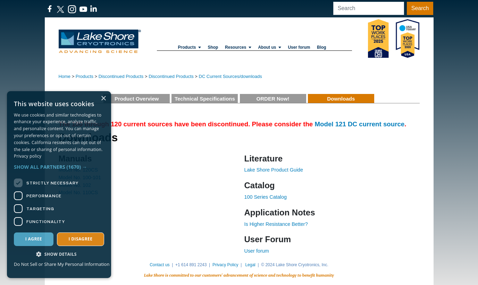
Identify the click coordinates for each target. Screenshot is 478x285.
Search (420, 8)
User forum (256, 251)
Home (65, 76)
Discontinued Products (121, 76)
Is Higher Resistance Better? (276, 224)
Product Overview (137, 99)
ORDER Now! (273, 99)
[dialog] (59, 184)
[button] (59, 167)
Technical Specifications (205, 99)
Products (189, 47)
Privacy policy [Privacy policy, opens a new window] (27, 156)
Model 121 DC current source (359, 124)
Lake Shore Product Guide (273, 170)
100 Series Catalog (265, 197)
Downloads (341, 99)
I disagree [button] (80, 239)
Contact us (159, 264)
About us (269, 47)
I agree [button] (33, 239)
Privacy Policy (225, 264)
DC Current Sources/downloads (230, 76)
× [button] (103, 98)
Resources (238, 47)
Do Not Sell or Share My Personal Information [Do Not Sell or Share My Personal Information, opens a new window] (61, 264)
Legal (250, 264)
